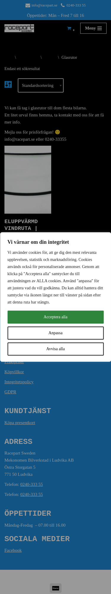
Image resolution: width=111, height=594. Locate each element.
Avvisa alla (55, 349)
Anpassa (55, 333)
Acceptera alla (55, 317)
